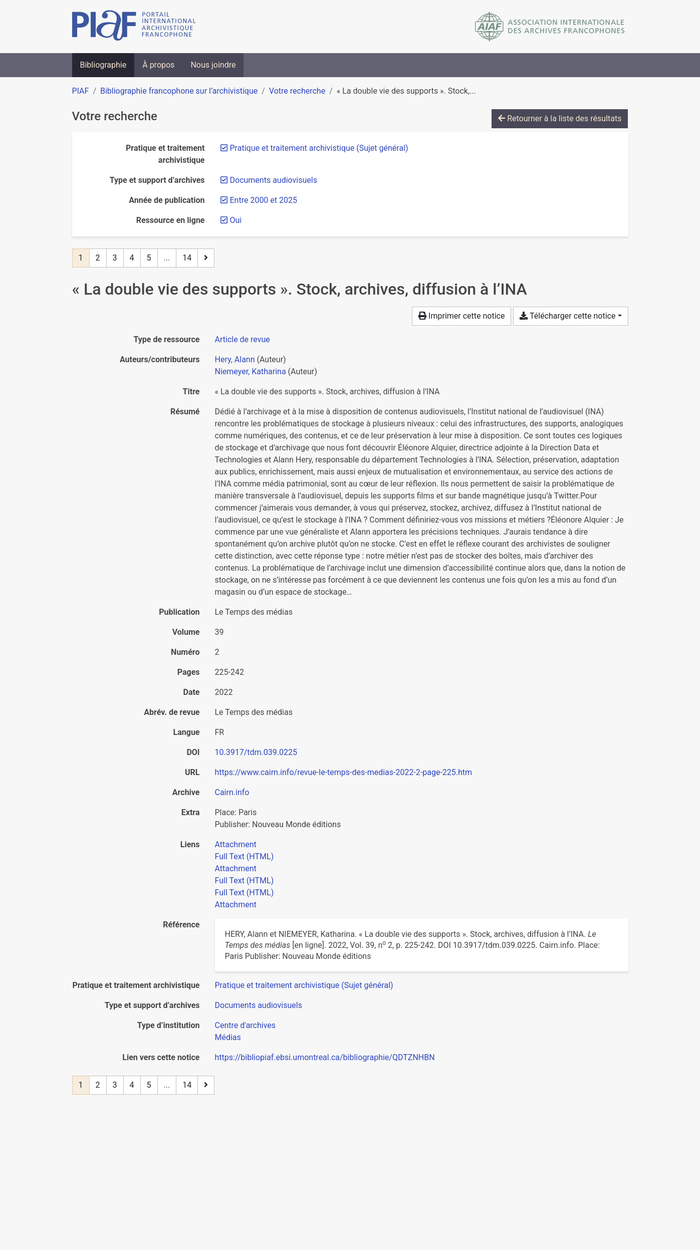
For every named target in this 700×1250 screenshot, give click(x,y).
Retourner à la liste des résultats (559, 118)
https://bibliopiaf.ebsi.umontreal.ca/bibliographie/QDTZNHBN (325, 1057)
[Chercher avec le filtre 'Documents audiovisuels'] (258, 1005)
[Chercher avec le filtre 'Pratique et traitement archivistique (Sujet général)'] (304, 985)
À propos (158, 65)
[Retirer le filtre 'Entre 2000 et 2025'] (263, 200)
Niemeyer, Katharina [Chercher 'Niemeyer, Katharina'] (250, 371)
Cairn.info (232, 792)
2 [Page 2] (98, 258)
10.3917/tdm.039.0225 (256, 752)
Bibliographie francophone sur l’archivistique (179, 91)
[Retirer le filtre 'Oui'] (236, 220)
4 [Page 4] (132, 258)
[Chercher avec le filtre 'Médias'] (228, 1037)
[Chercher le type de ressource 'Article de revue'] (242, 339)
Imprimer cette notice (461, 316)
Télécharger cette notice (567, 316)
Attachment (236, 844)
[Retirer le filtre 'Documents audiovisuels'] (273, 180)
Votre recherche (297, 91)
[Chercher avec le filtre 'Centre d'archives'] (245, 1025)
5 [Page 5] (149, 258)
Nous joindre (213, 65)
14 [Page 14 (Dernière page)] (186, 258)
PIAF (80, 91)
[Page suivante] (205, 258)
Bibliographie (103, 65)
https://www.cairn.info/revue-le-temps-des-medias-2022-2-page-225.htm (344, 772)
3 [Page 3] (115, 258)
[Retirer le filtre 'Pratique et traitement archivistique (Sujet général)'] (319, 148)
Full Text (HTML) (244, 856)
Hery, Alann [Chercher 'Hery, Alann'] (235, 359)
